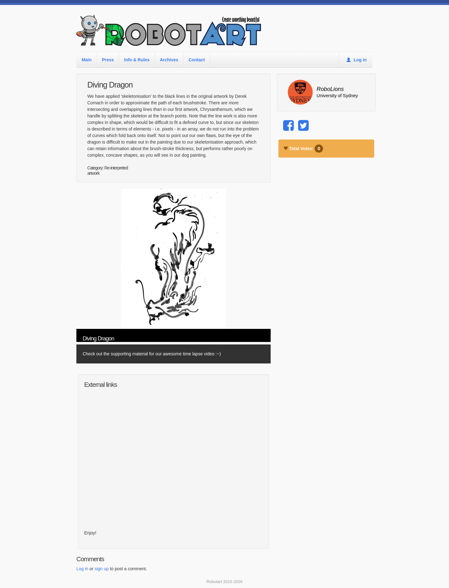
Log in (356, 59)
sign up (101, 568)
